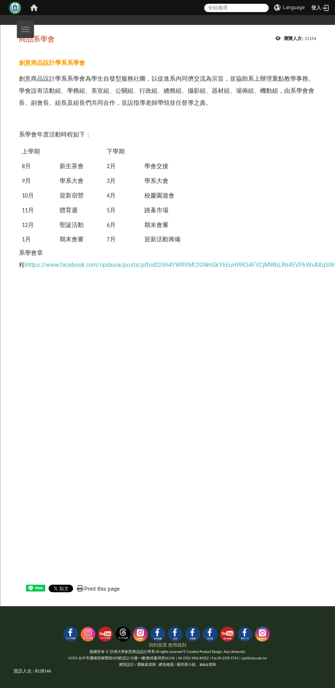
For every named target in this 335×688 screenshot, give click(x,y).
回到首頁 (158, 645)
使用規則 (177, 645)
